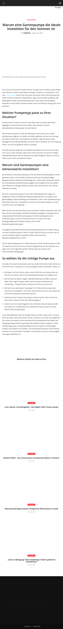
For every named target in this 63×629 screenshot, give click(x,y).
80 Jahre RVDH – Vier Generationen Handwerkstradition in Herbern (31, 458)
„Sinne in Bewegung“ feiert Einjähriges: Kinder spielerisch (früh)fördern (32, 560)
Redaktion (27, 33)
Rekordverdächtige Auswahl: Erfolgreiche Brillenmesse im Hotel (31, 509)
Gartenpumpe (11, 95)
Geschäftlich (31, 20)
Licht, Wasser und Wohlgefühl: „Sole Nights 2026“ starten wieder (31, 407)
